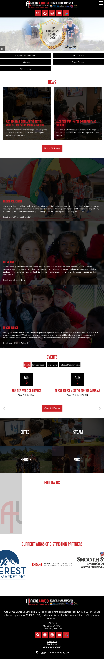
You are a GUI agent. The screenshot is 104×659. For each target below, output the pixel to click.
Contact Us (52, 641)
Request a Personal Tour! (25, 55)
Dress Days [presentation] (52, 364)
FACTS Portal (78, 55)
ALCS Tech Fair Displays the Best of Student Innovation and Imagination (35, 123)
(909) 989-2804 (55, 628)
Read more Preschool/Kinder (17, 216)
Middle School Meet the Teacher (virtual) (77, 390)
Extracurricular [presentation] (38, 364)
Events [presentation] (27, 364)
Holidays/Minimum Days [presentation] (70, 364)
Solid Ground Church (52, 646)
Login (40, 652)
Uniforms (26, 62)
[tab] (27, 364)
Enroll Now (52, 644)
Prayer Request (78, 62)
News (52, 82)
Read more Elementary (14, 279)
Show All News (52, 148)
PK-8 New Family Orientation (26, 390)
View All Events (52, 408)
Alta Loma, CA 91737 (52, 624)
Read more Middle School (15, 342)
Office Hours (25, 68)
